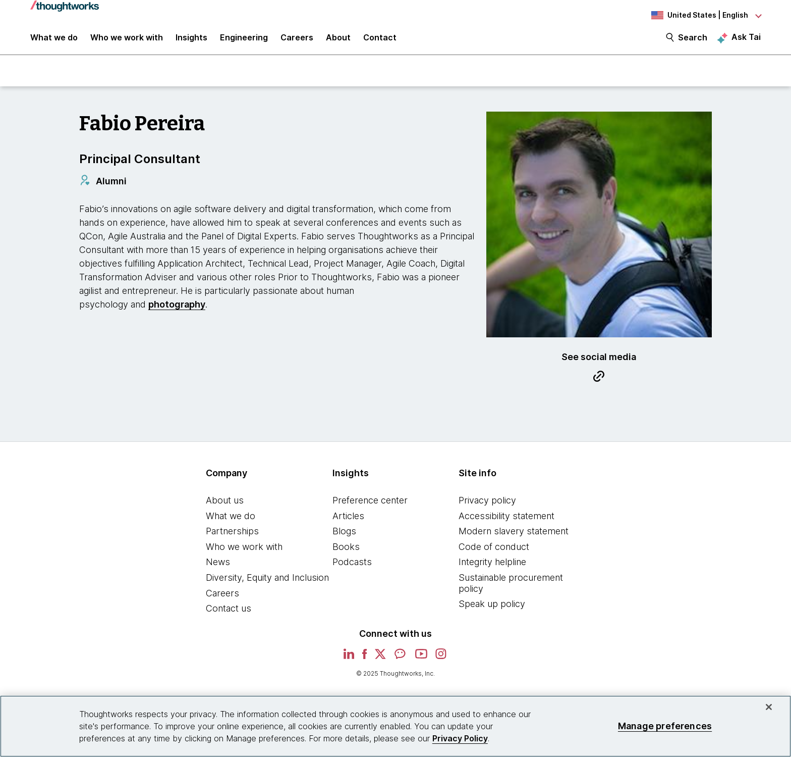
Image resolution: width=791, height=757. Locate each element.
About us (225, 505)
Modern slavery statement (514, 536)
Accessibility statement (506, 521)
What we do (230, 521)
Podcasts (352, 568)
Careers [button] (296, 41)
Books (346, 552)
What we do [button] (54, 41)
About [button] (338, 41)
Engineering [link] (244, 41)
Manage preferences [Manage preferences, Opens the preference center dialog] (665, 726)
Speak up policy (492, 609)
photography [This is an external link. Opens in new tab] (176, 310)
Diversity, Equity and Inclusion (267, 583)
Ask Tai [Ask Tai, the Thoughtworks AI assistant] (746, 41)
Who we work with (244, 552)
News (218, 568)
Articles (348, 521)
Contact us (228, 614)
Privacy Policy (460, 738)
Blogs (344, 536)
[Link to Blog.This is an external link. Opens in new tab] (598, 383)
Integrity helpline (492, 568)
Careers (222, 598)
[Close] (769, 707)
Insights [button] (191, 41)
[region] (395, 726)
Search (692, 41)
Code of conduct (494, 552)
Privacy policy (487, 505)
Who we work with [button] (126, 41)
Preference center (370, 505)
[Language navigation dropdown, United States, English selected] (705, 15)
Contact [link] (380, 41)
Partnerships (232, 536)
